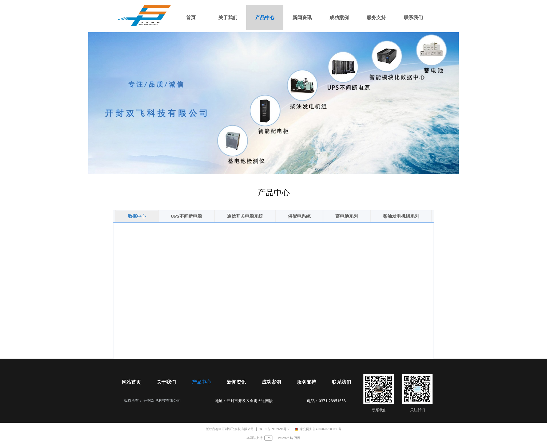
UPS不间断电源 (186, 216)
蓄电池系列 (346, 216)
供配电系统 (299, 216)
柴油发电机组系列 (401, 216)
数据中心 (137, 216)
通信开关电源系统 (245, 216)
